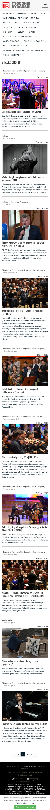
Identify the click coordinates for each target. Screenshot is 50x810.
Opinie (17, 790)
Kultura (11, 786)
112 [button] (17, 27)
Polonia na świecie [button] (35, 41)
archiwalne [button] (38, 50)
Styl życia (27, 790)
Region (19, 786)
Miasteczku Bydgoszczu (16, 50)
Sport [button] (7, 27)
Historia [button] (9, 32)
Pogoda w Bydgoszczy (27, 22)
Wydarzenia (9, 18)
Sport (11, 788)
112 (18, 788)
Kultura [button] (35, 18)
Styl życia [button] (9, 36)
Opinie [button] (33, 32)
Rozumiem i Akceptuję (25, 807)
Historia (39, 788)
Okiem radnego (17, 791)
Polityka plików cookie (25, 803)
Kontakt (16, 55)
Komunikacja (29, 27)
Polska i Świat (39, 790)
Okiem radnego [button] (12, 41)
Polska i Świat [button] (27, 36)
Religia (9, 790)
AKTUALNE (23, 18)
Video (6, 55)
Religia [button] (22, 32)
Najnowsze (9, 13)
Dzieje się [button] (23, 13)
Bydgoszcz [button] (38, 13)
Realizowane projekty (15, 46)
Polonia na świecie (33, 791)
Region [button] (8, 22)
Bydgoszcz (12, 784)
